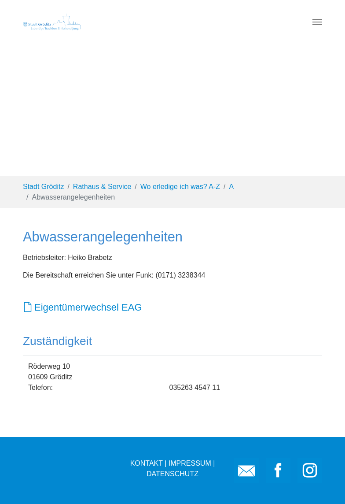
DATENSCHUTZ (172, 474)
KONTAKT (146, 463)
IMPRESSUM (190, 463)
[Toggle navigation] (317, 22)
